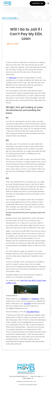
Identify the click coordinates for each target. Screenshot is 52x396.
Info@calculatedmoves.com (26, 381)
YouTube (27, 303)
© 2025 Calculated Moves (28, 384)
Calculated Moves (32, 312)
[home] (7, 3)
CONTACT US (37, 3)
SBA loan (12, 78)
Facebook (24, 299)
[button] (47, 3)
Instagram (35, 299)
